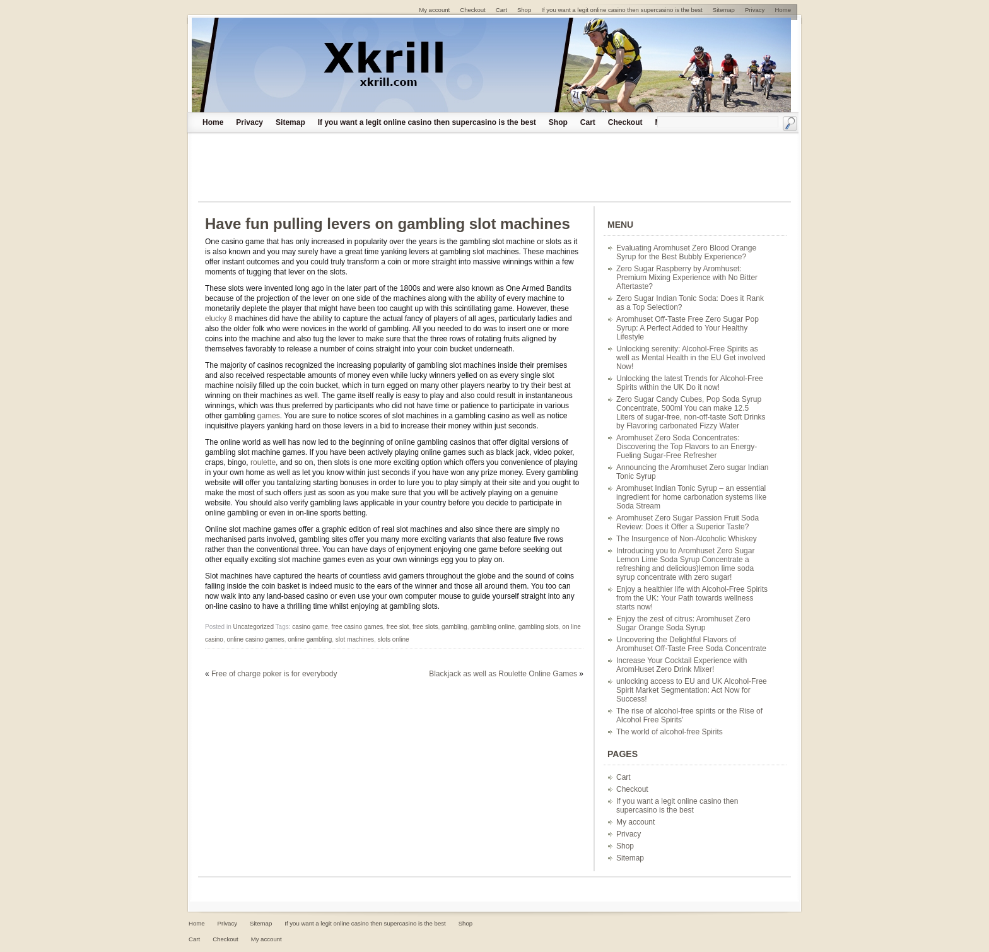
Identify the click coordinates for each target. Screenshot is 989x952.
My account (635, 822)
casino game (310, 626)
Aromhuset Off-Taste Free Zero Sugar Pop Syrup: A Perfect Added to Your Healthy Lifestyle (687, 328)
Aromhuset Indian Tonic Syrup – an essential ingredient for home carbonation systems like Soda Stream (691, 497)
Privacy (249, 122)
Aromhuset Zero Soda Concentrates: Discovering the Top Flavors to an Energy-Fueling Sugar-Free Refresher (686, 446)
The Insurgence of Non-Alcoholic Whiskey (686, 538)
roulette (263, 462)
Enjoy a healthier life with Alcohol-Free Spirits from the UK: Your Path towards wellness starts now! (692, 598)
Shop (558, 122)
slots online (393, 639)
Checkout (625, 122)
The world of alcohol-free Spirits (669, 731)
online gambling (310, 639)
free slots (425, 626)
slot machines (355, 639)
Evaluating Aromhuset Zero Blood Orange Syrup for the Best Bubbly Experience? (686, 252)
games (268, 415)
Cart (587, 122)
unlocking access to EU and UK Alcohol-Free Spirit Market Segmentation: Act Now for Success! (691, 690)
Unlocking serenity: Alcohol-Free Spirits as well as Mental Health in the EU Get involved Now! (691, 357)
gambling (454, 626)
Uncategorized (253, 626)
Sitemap (290, 122)
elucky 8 (219, 318)
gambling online (493, 626)
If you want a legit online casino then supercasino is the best (427, 122)
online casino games (255, 639)
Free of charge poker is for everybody (274, 673)
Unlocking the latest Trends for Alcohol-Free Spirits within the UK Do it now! (689, 383)
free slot (398, 626)
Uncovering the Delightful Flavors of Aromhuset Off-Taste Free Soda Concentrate (691, 644)
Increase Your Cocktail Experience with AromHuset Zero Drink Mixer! (681, 665)
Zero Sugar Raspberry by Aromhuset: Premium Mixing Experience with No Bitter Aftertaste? (687, 277)
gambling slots (538, 626)
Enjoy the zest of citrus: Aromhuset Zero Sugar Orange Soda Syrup (683, 623)
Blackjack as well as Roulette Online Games (503, 673)
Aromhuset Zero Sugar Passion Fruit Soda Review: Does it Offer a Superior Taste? (687, 522)
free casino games (357, 626)
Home (212, 122)
